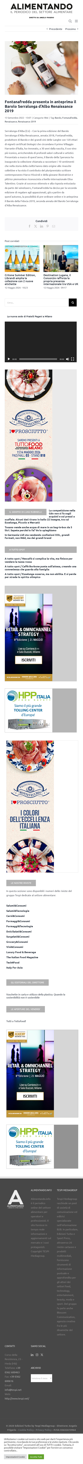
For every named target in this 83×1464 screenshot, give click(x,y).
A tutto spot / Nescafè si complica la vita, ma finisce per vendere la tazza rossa (39, 560)
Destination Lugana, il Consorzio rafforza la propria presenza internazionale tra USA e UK (60, 279)
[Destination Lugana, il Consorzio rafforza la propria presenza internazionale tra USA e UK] (60, 246)
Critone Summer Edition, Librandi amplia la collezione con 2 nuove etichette (20, 279)
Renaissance (11, 121)
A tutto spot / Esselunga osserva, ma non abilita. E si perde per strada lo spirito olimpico (40, 575)
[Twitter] (42, 1355)
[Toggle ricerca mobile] (70, 21)
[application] (41, 342)
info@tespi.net (13, 1389)
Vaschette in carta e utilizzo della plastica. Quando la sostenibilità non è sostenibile (35, 996)
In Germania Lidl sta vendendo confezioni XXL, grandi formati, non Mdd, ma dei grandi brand (37, 536)
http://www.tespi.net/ (17, 1398)
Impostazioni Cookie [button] (15, 1456)
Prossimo (70, 28)
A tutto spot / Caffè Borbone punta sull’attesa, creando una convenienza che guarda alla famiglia (40, 568)
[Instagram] (37, 1355)
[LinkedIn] (32, 1355)
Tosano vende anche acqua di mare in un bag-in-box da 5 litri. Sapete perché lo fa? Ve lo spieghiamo (38, 529)
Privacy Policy (44, 1429)
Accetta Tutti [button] (36, 1456)
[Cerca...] (37, 302)
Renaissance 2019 (27, 121)
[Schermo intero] (72, 359)
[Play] (8, 359)
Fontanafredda (69, 117)
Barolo (58, 117)
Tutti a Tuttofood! (16, 1021)
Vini (46, 117)
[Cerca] (73, 302)
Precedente (55, 28)
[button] (7, 267)
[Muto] (67, 359)
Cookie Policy (26, 1429)
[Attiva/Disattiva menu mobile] (76, 21)
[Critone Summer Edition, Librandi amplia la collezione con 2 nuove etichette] (22, 246)
